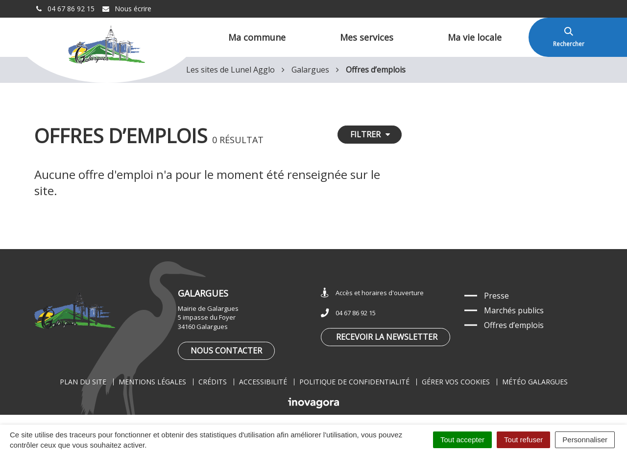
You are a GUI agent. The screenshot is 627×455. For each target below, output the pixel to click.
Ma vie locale (475, 37)
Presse (496, 295)
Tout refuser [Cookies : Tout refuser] (523, 439)
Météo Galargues (535, 381)
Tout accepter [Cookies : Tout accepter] (462, 439)
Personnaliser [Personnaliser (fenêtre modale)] (584, 439)
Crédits (212, 381)
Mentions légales (152, 381)
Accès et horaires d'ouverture (372, 293)
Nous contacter (226, 350)
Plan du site (83, 381)
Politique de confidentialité (354, 381)
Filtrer (370, 134)
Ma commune (257, 37)
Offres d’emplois (514, 325)
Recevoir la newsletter (386, 336)
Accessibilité (263, 381)
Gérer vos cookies (456, 381)
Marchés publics (514, 310)
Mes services (366, 37)
